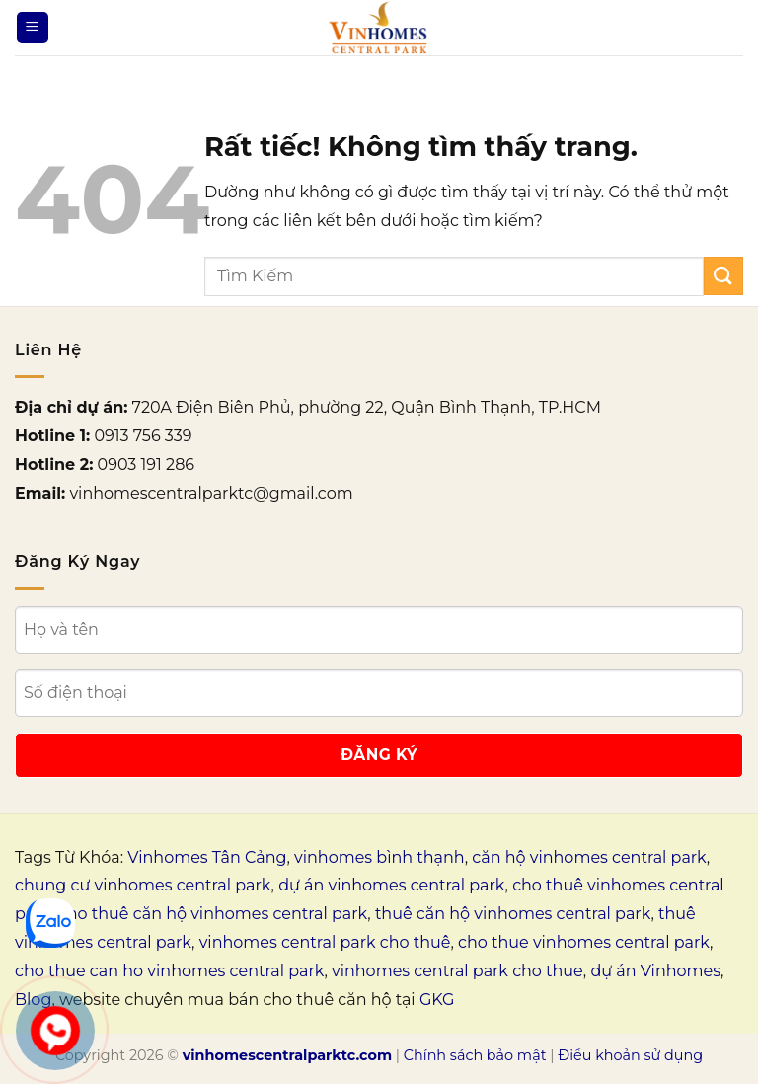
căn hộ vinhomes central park (589, 857)
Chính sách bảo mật (475, 1055)
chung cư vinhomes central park (143, 885)
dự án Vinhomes (655, 971)
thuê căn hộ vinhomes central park (513, 913)
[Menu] (32, 28)
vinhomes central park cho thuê (325, 942)
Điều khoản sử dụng (630, 1055)
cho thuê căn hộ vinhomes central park (212, 913)
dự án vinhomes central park (391, 885)
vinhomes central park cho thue (457, 971)
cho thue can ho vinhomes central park (169, 971)
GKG (436, 999)
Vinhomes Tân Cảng (206, 857)
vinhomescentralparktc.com (287, 1055)
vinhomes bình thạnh (379, 857)
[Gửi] (723, 276)
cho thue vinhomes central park (584, 942)
